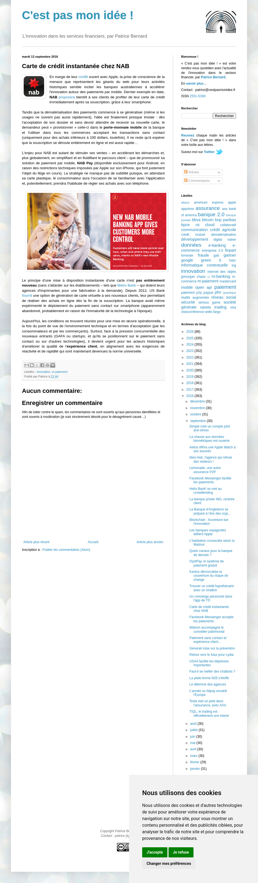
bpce (185, 225)
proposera (67, 97)
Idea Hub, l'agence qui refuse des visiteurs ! (210, 459)
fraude (203, 255)
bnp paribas (225, 220)
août (194, 724)
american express (209, 202)
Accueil (93, 542)
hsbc (232, 260)
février (195, 762)
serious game (209, 302)
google (187, 260)
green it (211, 260)
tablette (205, 307)
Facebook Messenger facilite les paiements (210, 480)
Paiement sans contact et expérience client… (207, 640)
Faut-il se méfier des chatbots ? (212, 671)
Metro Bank (126, 285)
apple (232, 202)
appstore (187, 209)
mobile (187, 287)
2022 (190, 357)
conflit (83, 77)
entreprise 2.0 (212, 250)
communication (194, 229)
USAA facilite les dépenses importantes (209, 663)
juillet (194, 730)
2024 (190, 344)
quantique (229, 292)
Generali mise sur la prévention (212, 648)
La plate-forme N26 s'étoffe (209, 678)
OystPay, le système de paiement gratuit (206, 563)
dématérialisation (223, 235)
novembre (198, 408)
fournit (27, 295)
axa (224, 209)
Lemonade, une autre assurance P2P (205, 470)
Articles (191, 172)
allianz (185, 202)
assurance (208, 208)
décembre (198, 401)
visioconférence (192, 312)
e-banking (217, 245)
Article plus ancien (150, 542)
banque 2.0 (211, 214)
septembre (198, 421)
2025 (190, 338)
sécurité (188, 302)
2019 (190, 377)
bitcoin (208, 220)
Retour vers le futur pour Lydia (211, 655)
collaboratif (228, 225)
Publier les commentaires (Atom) (66, 550)
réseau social (223, 297)
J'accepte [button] (155, 852)
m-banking (221, 276)
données (191, 245)
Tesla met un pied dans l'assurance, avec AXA (207, 703)
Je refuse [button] (181, 852)
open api (203, 287)
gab (216, 255)
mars (194, 756)
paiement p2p (191, 293)
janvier (195, 769)
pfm (218, 292)
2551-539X (198, 96)
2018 (190, 383)
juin (193, 736)
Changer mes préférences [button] (169, 863)
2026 (190, 332)
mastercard (228, 281)
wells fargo (213, 312)
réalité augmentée (195, 297)
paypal (208, 293)
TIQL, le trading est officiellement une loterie (209, 713)
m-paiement (60, 371)
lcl (208, 276)
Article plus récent (36, 542)
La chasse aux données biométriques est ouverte (209, 439)
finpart (230, 250)
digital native (225, 239)
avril (193, 749)
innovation (43, 371)
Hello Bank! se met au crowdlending (205, 491)
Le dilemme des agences (207, 684)
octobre (196, 414)
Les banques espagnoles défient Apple (207, 532)
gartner (229, 255)
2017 (190, 389)
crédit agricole (223, 229)
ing (234, 265)
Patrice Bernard (213, 77)
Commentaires (197, 181)
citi (197, 225)
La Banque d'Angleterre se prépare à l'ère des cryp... (210, 511)
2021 (190, 364)
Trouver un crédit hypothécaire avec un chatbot (211, 588)
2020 (190, 370)
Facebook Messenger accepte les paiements (211, 619)
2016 (190, 396)
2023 (190, 351)
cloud (209, 225)
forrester (187, 255)
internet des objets (221, 272)
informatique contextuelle (204, 265)
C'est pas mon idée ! (78, 15)
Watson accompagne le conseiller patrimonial (207, 629)
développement (194, 239)
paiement (225, 287)
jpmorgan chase (193, 277)
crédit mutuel (193, 235)
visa (233, 307)
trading (220, 307)
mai (193, 743)
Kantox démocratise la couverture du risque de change (208, 576)
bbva (196, 220)
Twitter (209, 152)
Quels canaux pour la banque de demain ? (210, 553)
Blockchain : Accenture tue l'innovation (208, 522)
